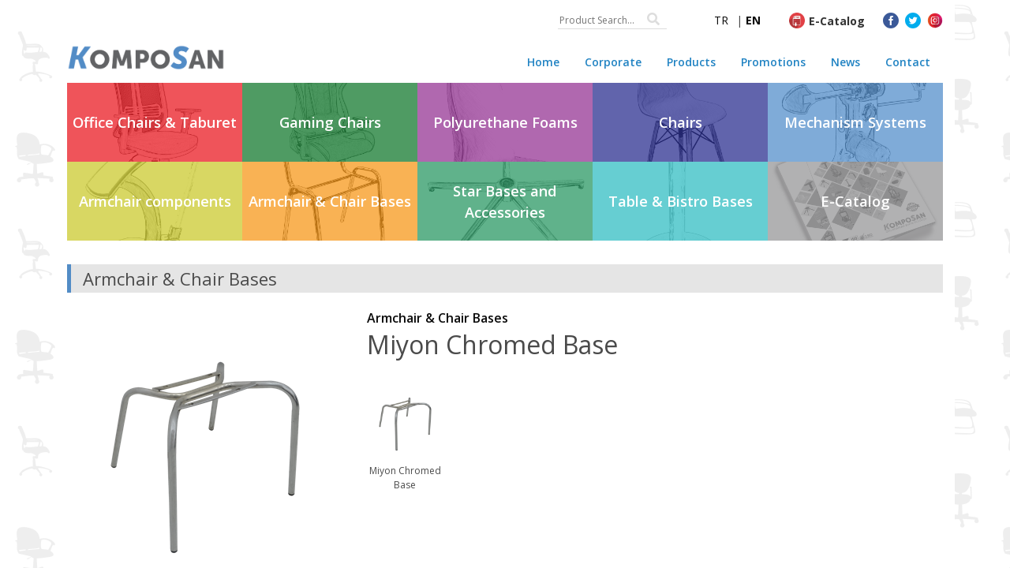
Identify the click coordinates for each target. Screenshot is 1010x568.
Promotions (773, 61)
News (845, 61)
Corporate (613, 61)
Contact (907, 61)
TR (721, 20)
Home (543, 61)
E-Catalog (837, 20)
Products (691, 61)
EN (753, 20)
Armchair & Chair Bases (437, 318)
